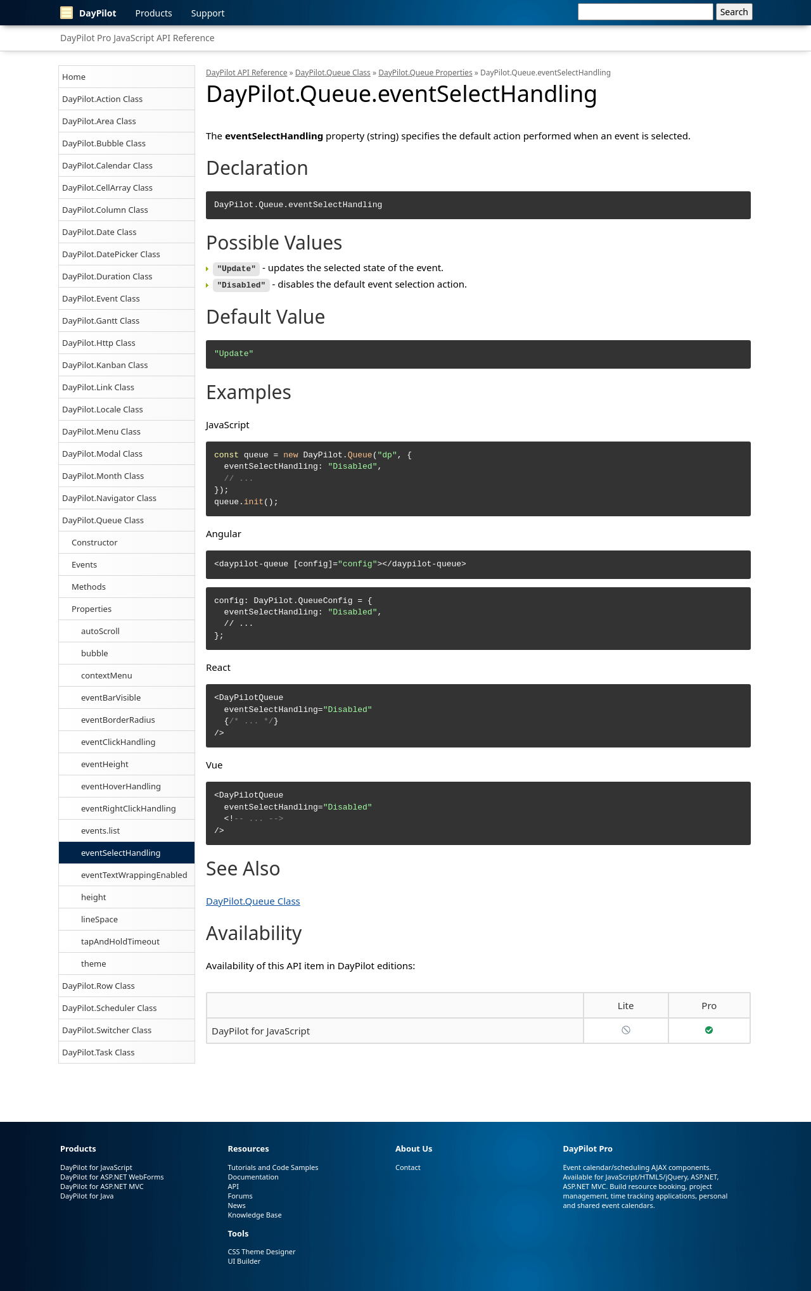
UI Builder (243, 1261)
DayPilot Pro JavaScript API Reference (137, 38)
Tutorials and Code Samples (272, 1167)
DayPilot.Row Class (98, 985)
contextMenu (106, 675)
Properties (92, 608)
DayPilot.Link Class (98, 387)
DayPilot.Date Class (99, 232)
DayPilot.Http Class (99, 342)
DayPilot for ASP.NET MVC (102, 1186)
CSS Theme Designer (261, 1251)
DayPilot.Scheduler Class (109, 1008)
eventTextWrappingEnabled (134, 875)
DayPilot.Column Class (105, 209)
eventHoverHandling (121, 786)
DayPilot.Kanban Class (105, 365)
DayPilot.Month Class (103, 475)
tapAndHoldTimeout (120, 941)
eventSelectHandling (121, 852)
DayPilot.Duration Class (107, 276)
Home (74, 76)
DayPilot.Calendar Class (107, 165)
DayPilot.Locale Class (102, 409)
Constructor (95, 542)
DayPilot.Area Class (99, 121)
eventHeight (105, 764)
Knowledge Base (254, 1214)
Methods (89, 586)
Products (154, 13)
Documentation (252, 1176)
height (93, 897)
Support (208, 13)
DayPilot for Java (86, 1195)
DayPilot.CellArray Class (107, 187)
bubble (94, 653)
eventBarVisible (111, 697)
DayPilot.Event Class (101, 298)
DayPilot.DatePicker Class (111, 254)
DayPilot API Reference (246, 72)
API (232, 1186)
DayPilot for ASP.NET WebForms (112, 1176)
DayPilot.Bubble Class (104, 143)
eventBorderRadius (118, 719)
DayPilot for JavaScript (261, 1028)
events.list (100, 830)
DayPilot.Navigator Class (109, 498)
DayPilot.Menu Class (101, 431)
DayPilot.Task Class (98, 1052)
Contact (408, 1167)
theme (93, 963)
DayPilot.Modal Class (102, 453)
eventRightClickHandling (128, 808)
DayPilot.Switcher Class (106, 1030)
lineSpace (99, 919)
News (236, 1205)
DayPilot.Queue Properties (425, 72)
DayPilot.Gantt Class (100, 320)
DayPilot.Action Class (102, 99)
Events (84, 564)
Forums (239, 1195)
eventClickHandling (118, 741)
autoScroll (100, 631)
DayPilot (88, 12)
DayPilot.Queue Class (103, 520)
